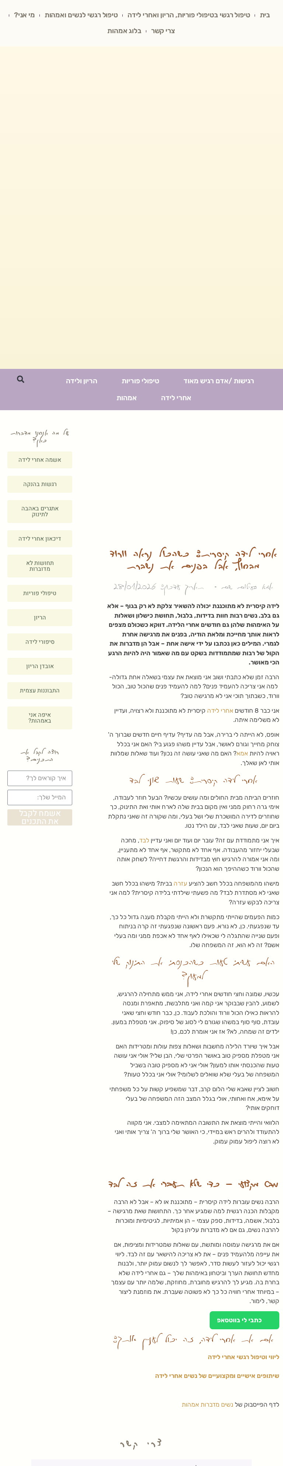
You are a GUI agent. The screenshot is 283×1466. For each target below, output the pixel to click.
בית (252, 15)
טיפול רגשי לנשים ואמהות (64, 15)
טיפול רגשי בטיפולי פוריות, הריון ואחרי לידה (174, 15)
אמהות (126, 400)
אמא (242, 755)
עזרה (180, 885)
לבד (144, 842)
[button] (20, 381)
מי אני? (181, 32)
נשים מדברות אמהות (207, 1406)
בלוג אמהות (108, 32)
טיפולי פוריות (140, 383)
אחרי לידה (176, 400)
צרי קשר (148, 32)
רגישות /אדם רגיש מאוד (219, 383)
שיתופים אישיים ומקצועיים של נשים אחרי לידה (217, 1378)
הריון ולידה (81, 383)
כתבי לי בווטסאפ (244, 1322)
